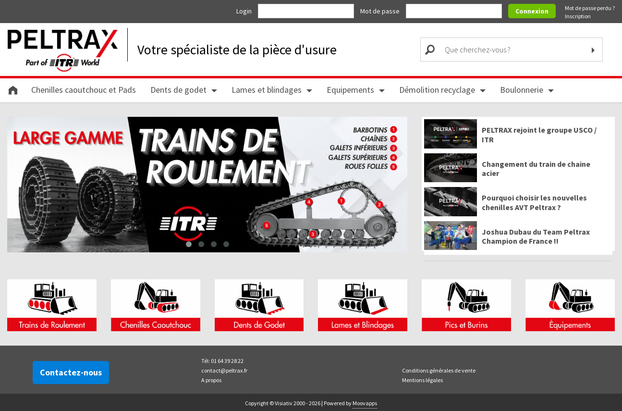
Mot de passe (380, 11)
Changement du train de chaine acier (536, 168)
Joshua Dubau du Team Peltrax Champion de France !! (536, 236)
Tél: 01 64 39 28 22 (222, 360)
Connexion (532, 11)
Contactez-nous (71, 372)
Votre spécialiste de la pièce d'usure (237, 49)
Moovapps (365, 403)
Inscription (578, 16)
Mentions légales (422, 380)
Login (244, 11)
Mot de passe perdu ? (590, 8)
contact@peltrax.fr (224, 370)
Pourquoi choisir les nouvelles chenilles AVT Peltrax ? (534, 202)
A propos (211, 380)
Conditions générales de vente (439, 370)
